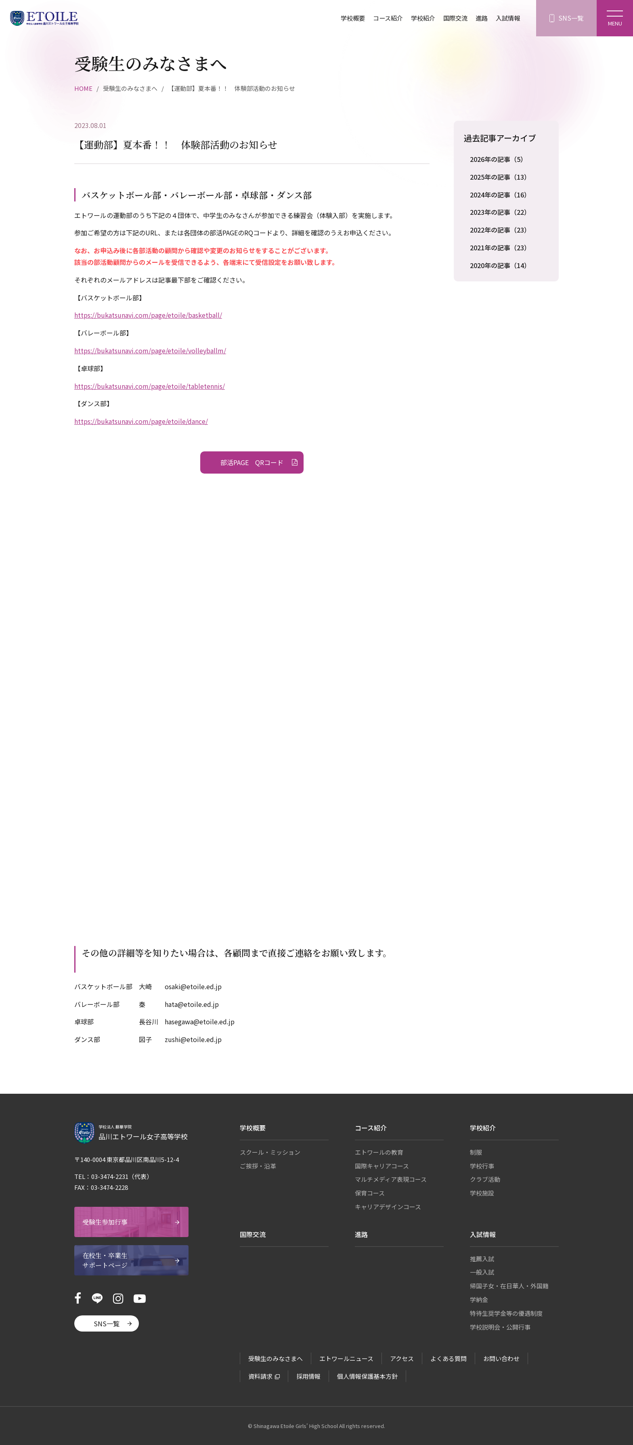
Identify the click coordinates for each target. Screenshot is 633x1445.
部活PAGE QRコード (251, 462)
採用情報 (308, 1376)
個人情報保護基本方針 (367, 1376)
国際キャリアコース (382, 1166)
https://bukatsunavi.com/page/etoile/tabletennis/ (149, 386)
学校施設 (482, 1193)
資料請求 (260, 1376)
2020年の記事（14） (500, 265)
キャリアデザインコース (388, 1206)
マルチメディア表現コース (391, 1179)
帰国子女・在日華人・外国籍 (509, 1285)
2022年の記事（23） (500, 230)
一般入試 (482, 1272)
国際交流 (452, 18)
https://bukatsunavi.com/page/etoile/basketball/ (148, 315)
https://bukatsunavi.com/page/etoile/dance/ (141, 421)
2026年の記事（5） (498, 159)
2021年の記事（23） (500, 247)
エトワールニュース (346, 1358)
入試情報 (507, 18)
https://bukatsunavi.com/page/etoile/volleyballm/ (150, 350)
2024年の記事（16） (500, 194)
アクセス (402, 1358)
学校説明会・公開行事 (500, 1327)
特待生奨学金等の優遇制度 (506, 1313)
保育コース (370, 1193)
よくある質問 (448, 1358)
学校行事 (482, 1166)
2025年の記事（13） (500, 177)
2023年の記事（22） (500, 212)
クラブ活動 (485, 1179)
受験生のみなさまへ (275, 1358)
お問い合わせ (501, 1358)
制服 (476, 1152)
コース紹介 (381, 18)
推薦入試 (482, 1258)
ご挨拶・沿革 (258, 1166)
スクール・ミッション (270, 1152)
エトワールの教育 (379, 1152)
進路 (479, 18)
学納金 (479, 1299)
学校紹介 (418, 18)
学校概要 (344, 18)
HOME (83, 88)
